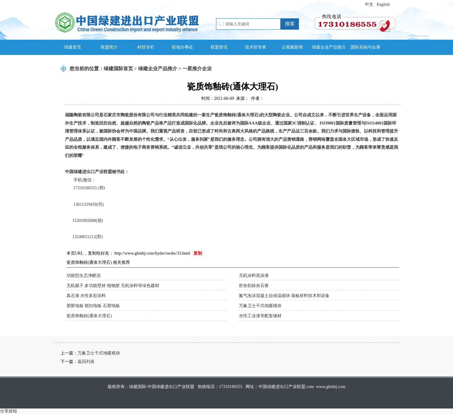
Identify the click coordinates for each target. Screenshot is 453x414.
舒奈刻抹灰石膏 (254, 285)
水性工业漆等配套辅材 (260, 316)
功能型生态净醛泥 (84, 275)
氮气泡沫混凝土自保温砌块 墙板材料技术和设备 (284, 295)
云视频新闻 (292, 47)
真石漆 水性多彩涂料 (86, 295)
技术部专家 (255, 47)
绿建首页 (72, 47)
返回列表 (86, 361)
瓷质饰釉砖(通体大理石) (89, 316)
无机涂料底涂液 (254, 275)
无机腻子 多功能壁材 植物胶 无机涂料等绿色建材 (113, 285)
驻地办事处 (182, 47)
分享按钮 (8, 411)
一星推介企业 (197, 68)
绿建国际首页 (118, 68)
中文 (369, 4)
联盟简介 (109, 47)
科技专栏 (145, 47)
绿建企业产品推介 (329, 47)
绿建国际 (127, 22)
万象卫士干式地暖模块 (260, 305)
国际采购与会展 (365, 47)
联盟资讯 (219, 47)
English (383, 4)
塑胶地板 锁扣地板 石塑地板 (93, 305)
